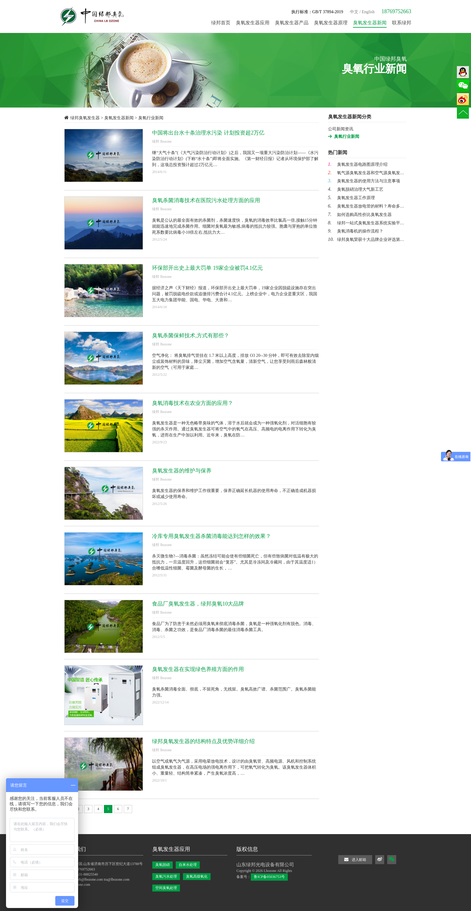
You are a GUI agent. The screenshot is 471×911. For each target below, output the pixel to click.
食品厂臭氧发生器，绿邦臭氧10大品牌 (198, 604)
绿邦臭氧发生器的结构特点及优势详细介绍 (203, 741)
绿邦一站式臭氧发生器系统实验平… (366, 223)
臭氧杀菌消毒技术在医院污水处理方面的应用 (206, 200)
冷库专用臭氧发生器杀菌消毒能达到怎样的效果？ (211, 536)
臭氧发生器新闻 (119, 118)
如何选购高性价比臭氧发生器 (360, 214)
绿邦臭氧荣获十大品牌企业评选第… (366, 239)
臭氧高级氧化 (197, 876)
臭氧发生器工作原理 (351, 197)
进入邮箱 (355, 859)
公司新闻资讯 (340, 129)
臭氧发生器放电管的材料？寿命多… (366, 206)
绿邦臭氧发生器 (85, 118)
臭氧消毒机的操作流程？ (355, 231)
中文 (354, 12)
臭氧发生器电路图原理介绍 (357, 164)
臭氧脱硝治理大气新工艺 (355, 189)
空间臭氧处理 (166, 888)
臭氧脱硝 (162, 865)
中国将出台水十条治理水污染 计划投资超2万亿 (208, 133)
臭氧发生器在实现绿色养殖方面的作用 (198, 669)
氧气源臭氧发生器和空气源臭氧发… (366, 172)
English (368, 12)
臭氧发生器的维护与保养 (181, 471)
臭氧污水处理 (166, 876)
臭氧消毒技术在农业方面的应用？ (192, 403)
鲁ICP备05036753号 (269, 877)
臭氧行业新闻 (346, 136)
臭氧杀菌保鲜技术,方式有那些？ (190, 336)
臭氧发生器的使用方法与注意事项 (364, 181)
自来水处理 (188, 865)
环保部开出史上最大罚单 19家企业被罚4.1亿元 (207, 268)
